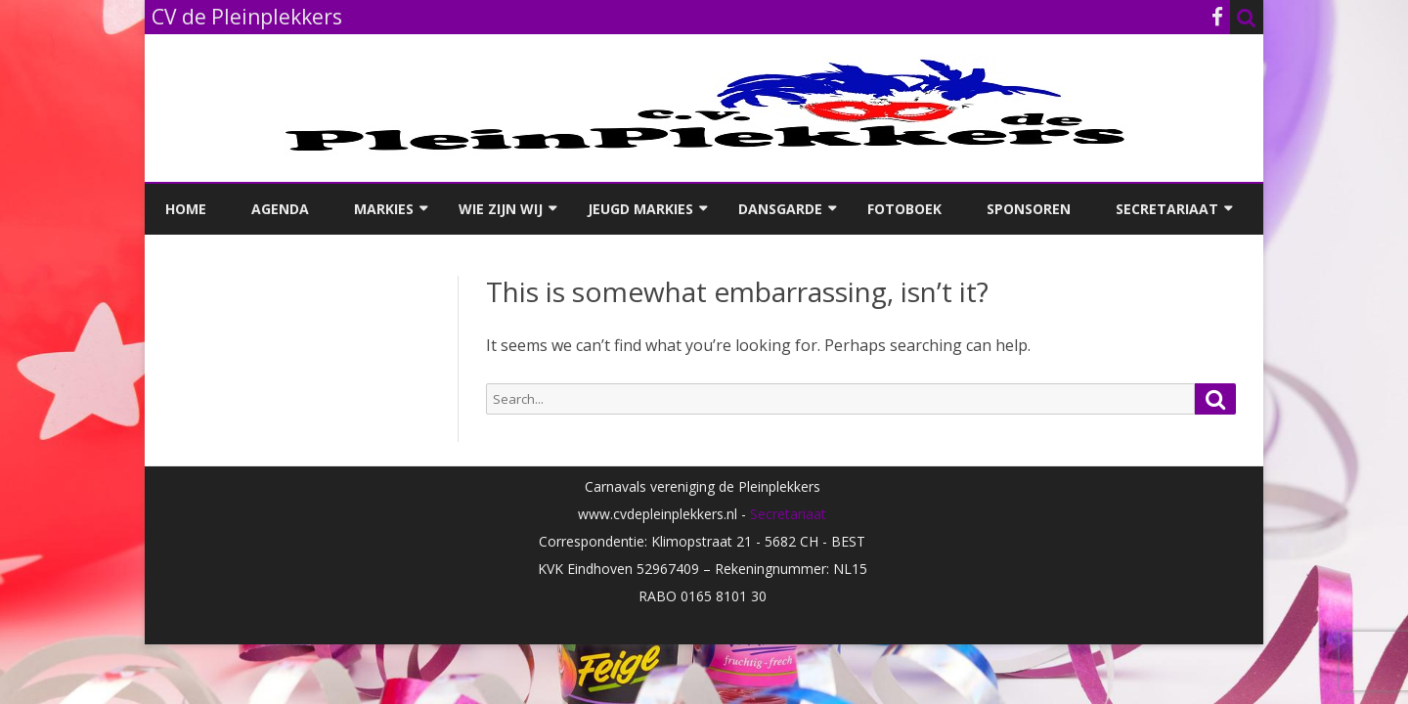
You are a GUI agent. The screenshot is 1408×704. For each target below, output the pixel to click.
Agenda (280, 208)
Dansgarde (780, 208)
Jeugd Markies (640, 208)
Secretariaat (1167, 208)
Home (185, 208)
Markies (384, 208)
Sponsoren (1029, 208)
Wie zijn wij (501, 208)
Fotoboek (904, 208)
